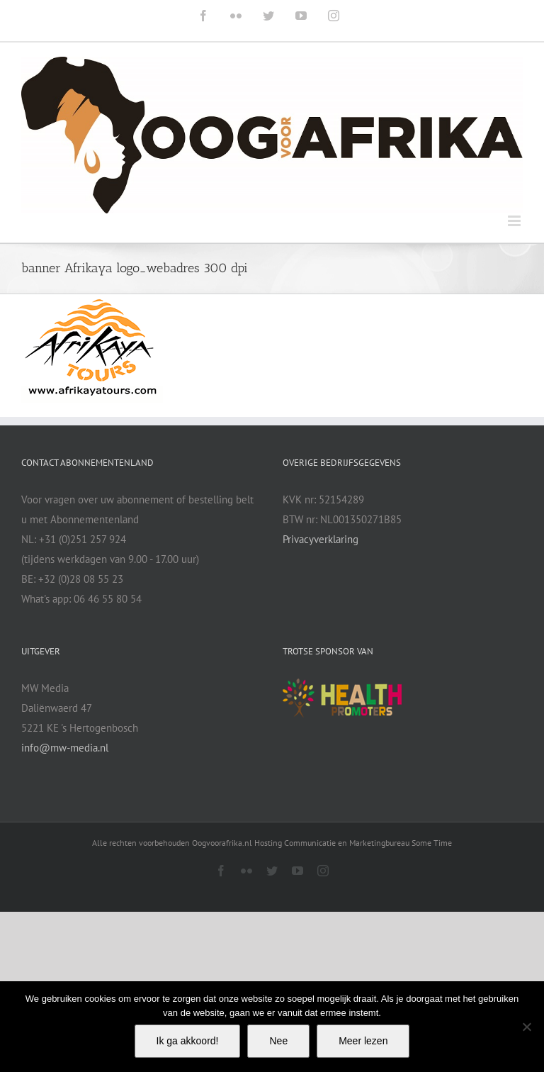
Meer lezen (363, 1040)
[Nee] (526, 1027)
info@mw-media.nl (64, 747)
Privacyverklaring (320, 539)
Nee (278, 1040)
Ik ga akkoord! (188, 1040)
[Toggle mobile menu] (515, 220)
